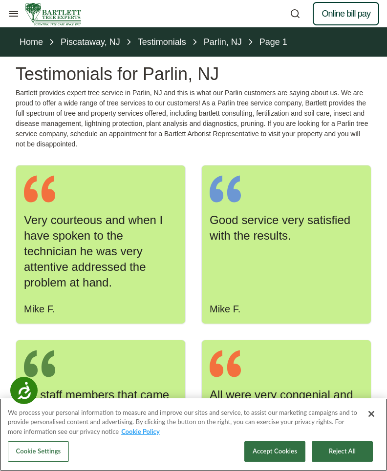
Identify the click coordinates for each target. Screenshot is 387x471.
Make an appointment (193, 288)
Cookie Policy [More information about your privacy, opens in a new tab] (140, 443)
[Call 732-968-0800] (193, 319)
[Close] (371, 425)
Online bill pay (346, 14)
